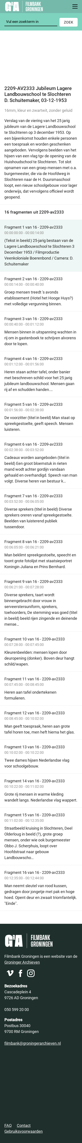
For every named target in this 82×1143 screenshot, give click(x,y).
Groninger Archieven (22, 962)
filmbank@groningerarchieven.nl (32, 1043)
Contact (24, 1125)
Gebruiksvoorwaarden (23, 1131)
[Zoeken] (30, 21)
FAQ (8, 1125)
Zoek (68, 22)
